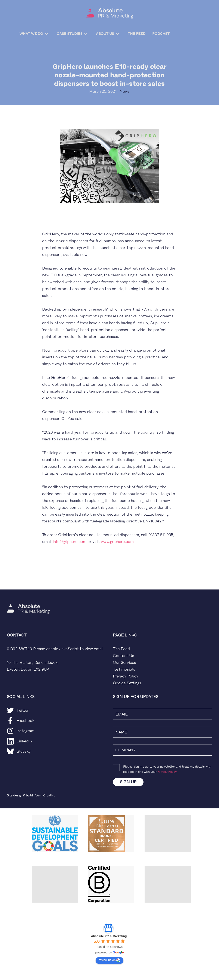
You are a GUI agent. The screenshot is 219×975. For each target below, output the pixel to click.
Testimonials (124, 669)
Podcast (157, 33)
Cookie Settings (127, 683)
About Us (104, 33)
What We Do (31, 33)
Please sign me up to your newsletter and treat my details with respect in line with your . (167, 769)
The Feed (133, 33)
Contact (190, 33)
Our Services (124, 662)
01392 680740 (19, 648)
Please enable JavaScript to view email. (68, 648)
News (125, 91)
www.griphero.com (117, 541)
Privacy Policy (125, 676)
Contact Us (123, 655)
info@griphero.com (69, 541)
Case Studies (69, 33)
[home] (109, 13)
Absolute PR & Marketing (109, 936)
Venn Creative (45, 795)
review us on (109, 960)
